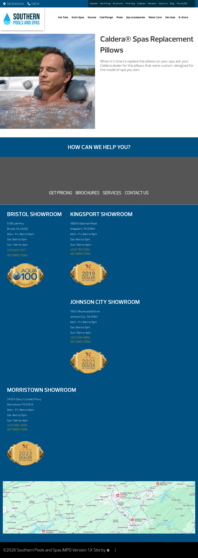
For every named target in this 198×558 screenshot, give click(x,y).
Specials (93, 3)
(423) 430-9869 (80, 337)
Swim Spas (77, 17)
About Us (163, 3)
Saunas (92, 17)
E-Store (183, 17)
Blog (172, 3)
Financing (130, 3)
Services (170, 17)
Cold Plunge (106, 17)
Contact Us (136, 193)
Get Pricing (105, 3)
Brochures (118, 3)
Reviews (152, 3)
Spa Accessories (135, 17)
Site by (101, 550)
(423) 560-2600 (17, 425)
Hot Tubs (63, 17)
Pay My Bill (182, 3)
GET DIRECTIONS (17, 255)
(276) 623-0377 (16, 250)
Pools (119, 17)
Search (191, 3)
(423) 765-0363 (80, 249)
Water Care (155, 17)
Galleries (141, 3)
